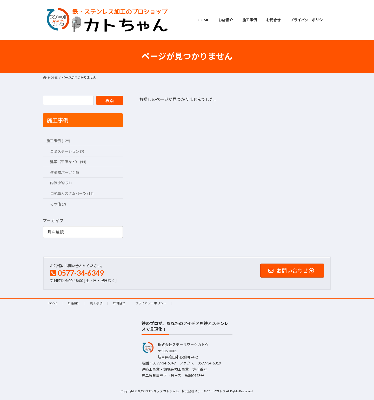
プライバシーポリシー (150, 303)
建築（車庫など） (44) (68, 162)
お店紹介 (74, 303)
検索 (109, 100)
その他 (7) (58, 204)
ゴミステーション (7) (67, 151)
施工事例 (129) (58, 141)
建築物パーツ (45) (64, 172)
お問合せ (119, 303)
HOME (52, 303)
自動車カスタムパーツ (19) (72, 193)
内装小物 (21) (61, 183)
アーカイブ (53, 220)
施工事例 (96, 303)
